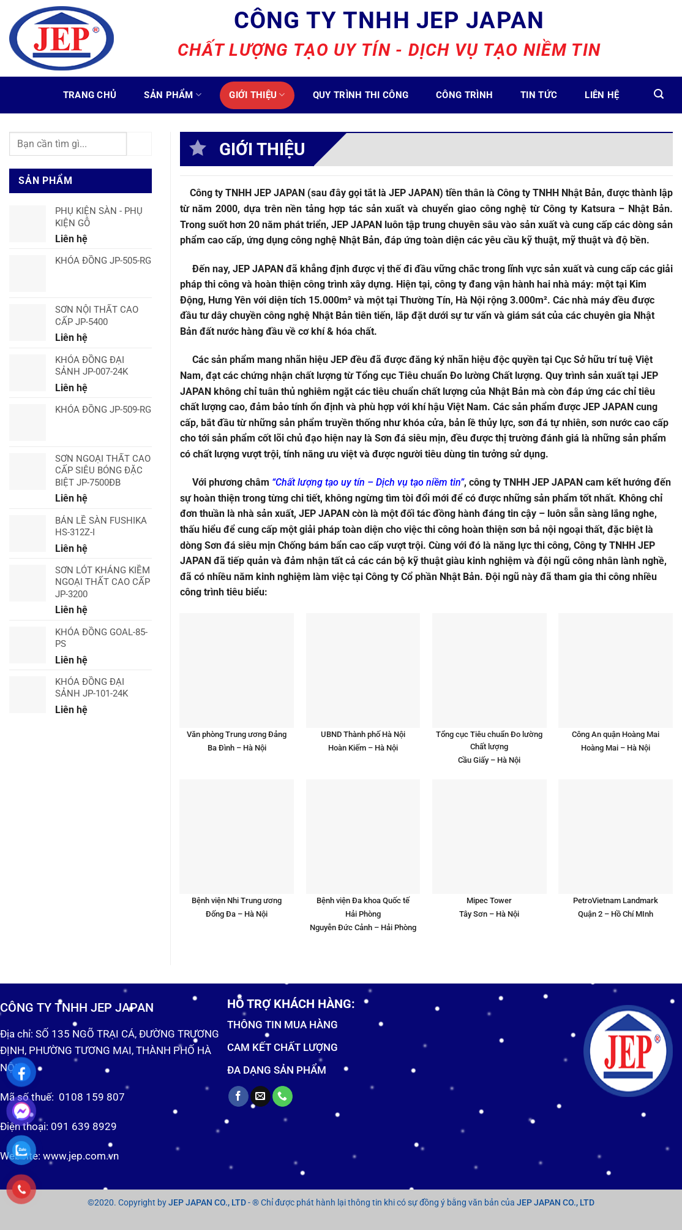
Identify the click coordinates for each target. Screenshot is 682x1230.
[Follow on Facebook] (238, 1096)
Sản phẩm (172, 95)
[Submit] (139, 144)
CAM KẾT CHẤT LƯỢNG (282, 1047)
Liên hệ (602, 95)
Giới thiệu (257, 95)
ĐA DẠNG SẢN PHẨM (276, 1070)
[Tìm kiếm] (659, 94)
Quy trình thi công (360, 95)
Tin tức (538, 95)
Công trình (464, 95)
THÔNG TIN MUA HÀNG (282, 1024)
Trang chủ (90, 95)
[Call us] (282, 1096)
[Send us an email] (260, 1096)
